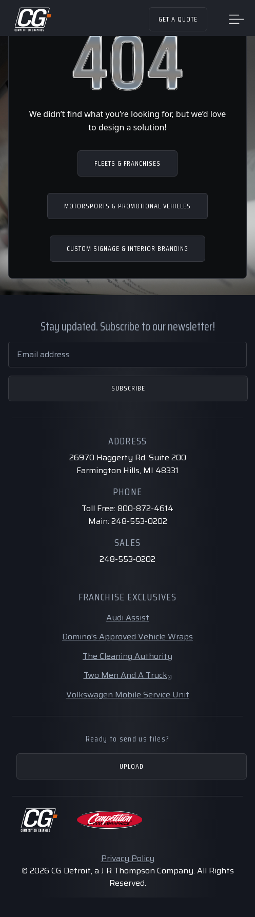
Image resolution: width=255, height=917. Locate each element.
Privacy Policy (127, 858)
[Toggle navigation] (236, 18)
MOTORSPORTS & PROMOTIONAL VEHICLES (127, 205)
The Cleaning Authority (127, 656)
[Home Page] (32, 19)
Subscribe (128, 388)
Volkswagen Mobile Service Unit (127, 694)
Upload (132, 766)
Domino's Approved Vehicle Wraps (127, 636)
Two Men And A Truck (128, 675)
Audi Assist (127, 617)
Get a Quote (178, 19)
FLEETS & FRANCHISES (127, 163)
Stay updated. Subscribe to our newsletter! (128, 326)
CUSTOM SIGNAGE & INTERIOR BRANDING (127, 248)
